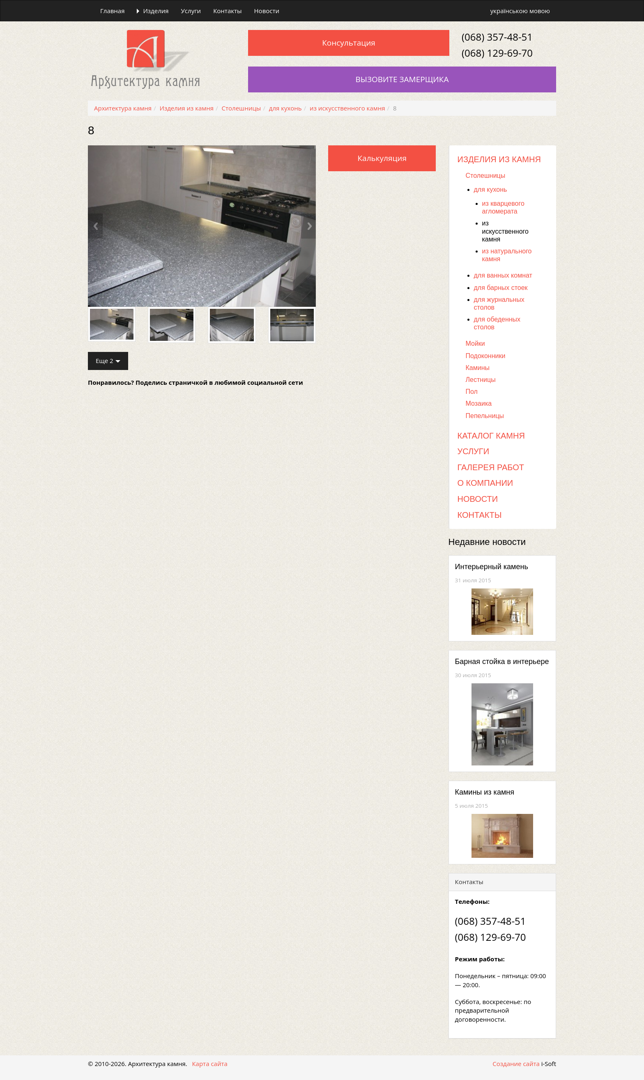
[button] (105, 226)
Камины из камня (484, 792)
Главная (112, 11)
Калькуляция (382, 158)
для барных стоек (501, 287)
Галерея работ (491, 467)
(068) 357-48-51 (497, 37)
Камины (478, 367)
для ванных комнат (503, 275)
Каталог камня (491, 435)
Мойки (475, 343)
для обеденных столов (497, 323)
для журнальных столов (499, 303)
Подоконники (486, 355)
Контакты (227, 11)
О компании (485, 482)
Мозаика (479, 403)
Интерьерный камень (491, 567)
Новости (267, 11)
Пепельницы (485, 415)
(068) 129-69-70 (497, 53)
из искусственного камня (505, 231)
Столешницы (486, 175)
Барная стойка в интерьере (502, 661)
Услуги (191, 11)
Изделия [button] (152, 11)
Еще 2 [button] (108, 360)
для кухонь (490, 189)
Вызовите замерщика (402, 79)
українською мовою (520, 11)
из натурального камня (507, 255)
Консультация (348, 42)
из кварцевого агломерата (503, 207)
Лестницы (481, 379)
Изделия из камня (499, 159)
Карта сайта (209, 1063)
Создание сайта (515, 1063)
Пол (472, 391)
